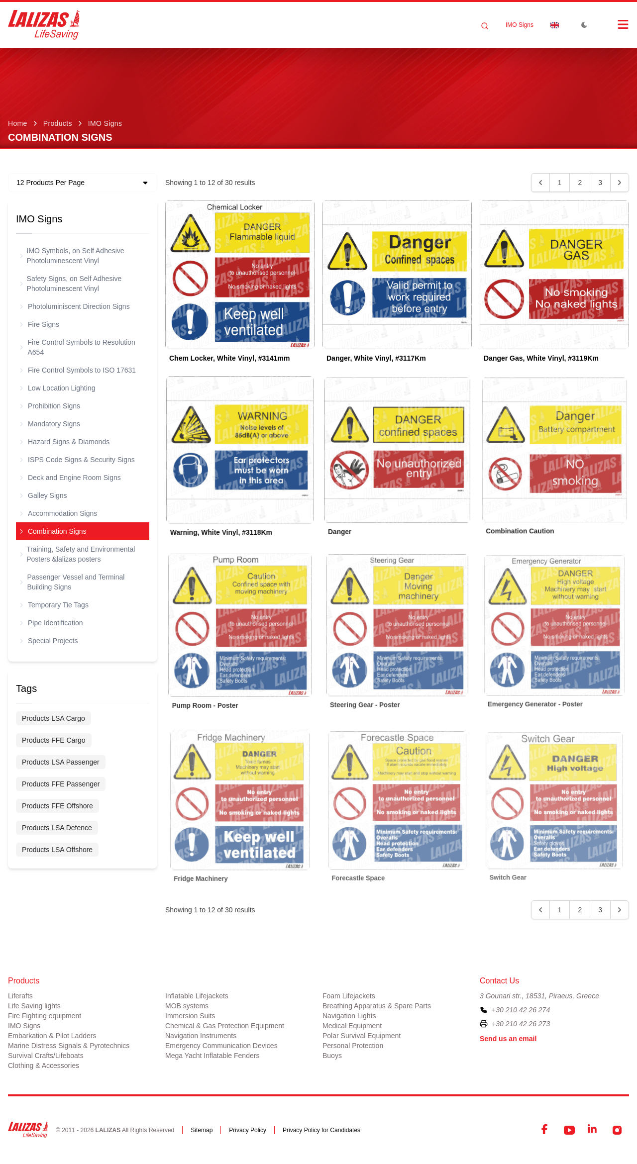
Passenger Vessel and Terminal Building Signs (72, 582)
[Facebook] (545, 1130)
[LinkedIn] (593, 1130)
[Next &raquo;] (619, 182)
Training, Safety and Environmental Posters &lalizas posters (77, 554)
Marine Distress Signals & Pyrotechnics (68, 1046)
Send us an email (508, 1039)
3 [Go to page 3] (600, 183)
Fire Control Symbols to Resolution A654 (77, 347)
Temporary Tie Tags (54, 605)
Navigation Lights (349, 1016)
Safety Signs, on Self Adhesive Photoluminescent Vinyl (70, 283)
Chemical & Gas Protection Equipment (224, 1026)
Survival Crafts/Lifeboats (46, 1056)
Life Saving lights (34, 1006)
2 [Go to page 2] (580, 183)
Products (57, 123)
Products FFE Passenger (61, 784)
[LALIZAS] (44, 25)
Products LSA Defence (57, 828)
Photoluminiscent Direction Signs (75, 306)
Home (17, 123)
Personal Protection (352, 1046)
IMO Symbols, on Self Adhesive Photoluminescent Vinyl (72, 256)
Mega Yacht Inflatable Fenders (212, 1056)
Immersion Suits (190, 1016)
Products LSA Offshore (57, 850)
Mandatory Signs (50, 424)
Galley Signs (43, 495)
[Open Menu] (613, 24)
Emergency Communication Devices (221, 1046)
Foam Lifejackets (348, 996)
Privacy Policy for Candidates (321, 1130)
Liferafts (20, 996)
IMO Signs (519, 24)
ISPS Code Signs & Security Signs (77, 460)
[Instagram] (617, 1130)
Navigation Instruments (200, 1036)
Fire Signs (39, 324)
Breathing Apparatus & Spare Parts (376, 1006)
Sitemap (201, 1130)
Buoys (332, 1056)
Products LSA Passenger (61, 762)
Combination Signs (53, 531)
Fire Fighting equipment (44, 1016)
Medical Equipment (352, 1026)
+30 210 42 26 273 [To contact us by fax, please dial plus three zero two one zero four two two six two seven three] (521, 1024)
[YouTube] (569, 1130)
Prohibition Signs (50, 406)
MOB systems (187, 1006)
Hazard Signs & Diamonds (64, 442)
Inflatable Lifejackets (196, 996)
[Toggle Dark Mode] (584, 25)
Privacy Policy (247, 1130)
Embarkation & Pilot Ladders (52, 1036)
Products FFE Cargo (54, 740)
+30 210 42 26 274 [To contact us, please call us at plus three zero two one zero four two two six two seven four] (521, 1010)
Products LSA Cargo (53, 718)
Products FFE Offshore (57, 806)
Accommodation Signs (58, 513)
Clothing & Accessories (43, 1065)
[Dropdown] (554, 25)
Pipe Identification (51, 623)
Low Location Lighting (57, 388)
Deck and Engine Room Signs (70, 478)
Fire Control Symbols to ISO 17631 (78, 370)
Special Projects (49, 641)
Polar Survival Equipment (361, 1036)
